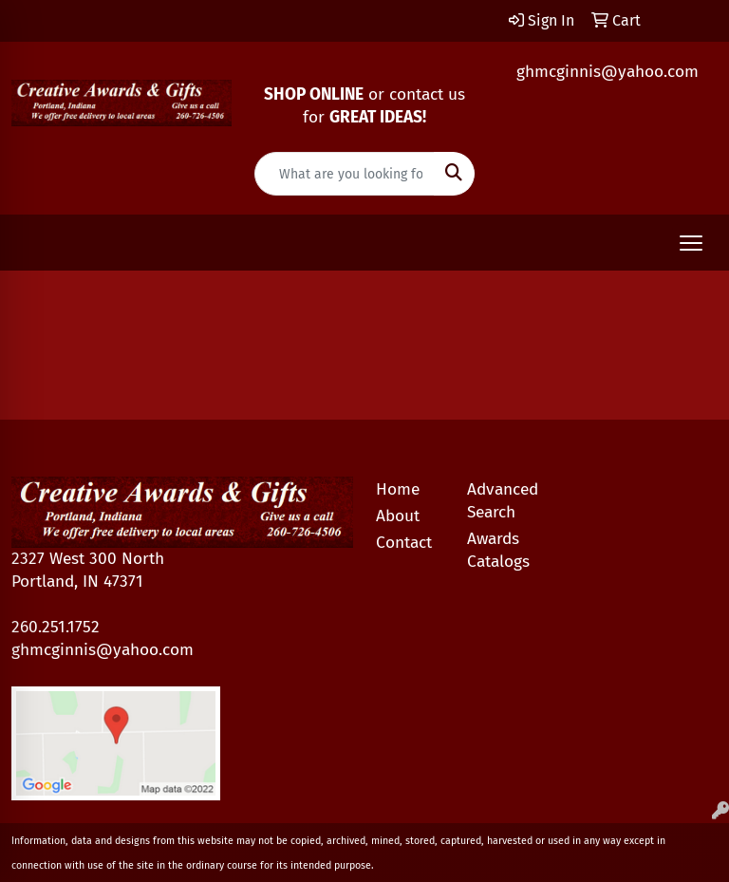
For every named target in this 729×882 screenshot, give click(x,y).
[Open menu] (691, 243)
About (398, 516)
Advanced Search (501, 500)
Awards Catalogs (498, 550)
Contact (404, 543)
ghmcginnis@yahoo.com (607, 72)
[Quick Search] (344, 174)
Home (398, 489)
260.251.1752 (55, 627)
